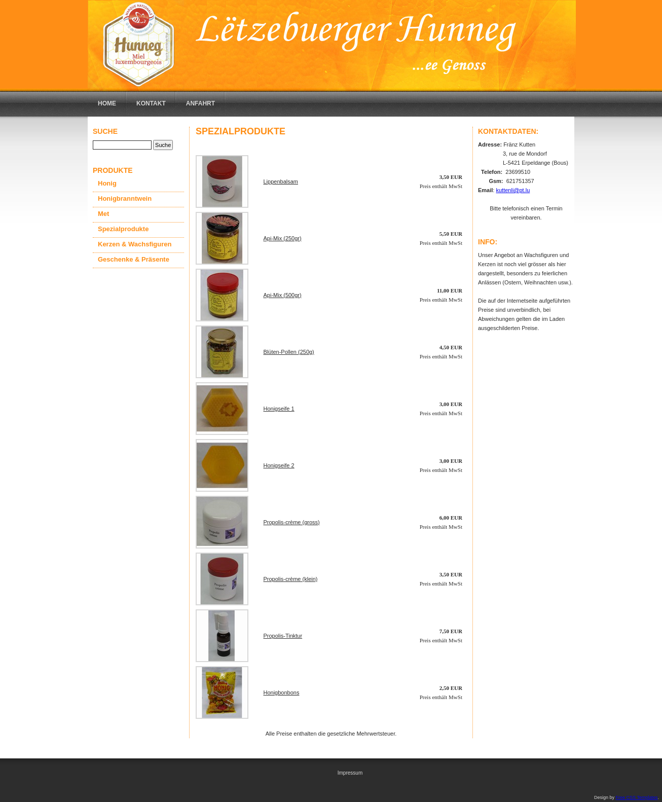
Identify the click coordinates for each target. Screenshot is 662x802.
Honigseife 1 (279, 409)
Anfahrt (200, 103)
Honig (107, 183)
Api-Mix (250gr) (283, 238)
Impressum (350, 773)
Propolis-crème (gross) (292, 522)
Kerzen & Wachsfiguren (134, 244)
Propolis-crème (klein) (291, 579)
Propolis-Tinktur (283, 636)
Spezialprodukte (123, 229)
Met (103, 213)
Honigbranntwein (125, 198)
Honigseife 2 (279, 465)
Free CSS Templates (637, 797)
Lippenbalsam (281, 181)
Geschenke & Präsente (133, 259)
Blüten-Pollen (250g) (289, 352)
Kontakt (151, 103)
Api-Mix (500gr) (283, 295)
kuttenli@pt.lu (513, 190)
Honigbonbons (282, 692)
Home (107, 103)
